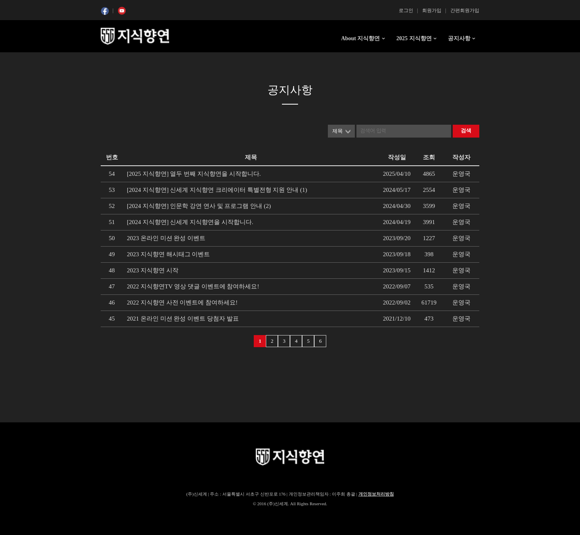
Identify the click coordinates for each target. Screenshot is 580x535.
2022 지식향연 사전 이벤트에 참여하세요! (182, 302)
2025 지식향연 (414, 38)
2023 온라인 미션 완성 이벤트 (166, 238)
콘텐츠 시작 (115, 60)
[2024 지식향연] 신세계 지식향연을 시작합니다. (190, 222)
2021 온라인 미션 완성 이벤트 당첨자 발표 (183, 318)
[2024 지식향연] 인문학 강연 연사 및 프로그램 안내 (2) (199, 206)
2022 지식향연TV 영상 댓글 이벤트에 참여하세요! (193, 286)
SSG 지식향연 (135, 36)
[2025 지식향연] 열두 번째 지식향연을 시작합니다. (194, 174)
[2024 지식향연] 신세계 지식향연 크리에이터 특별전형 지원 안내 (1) (217, 190)
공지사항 (459, 38)
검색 (466, 131)
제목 (337, 131)
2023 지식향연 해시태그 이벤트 (168, 254)
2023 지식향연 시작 (152, 270)
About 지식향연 (360, 38)
